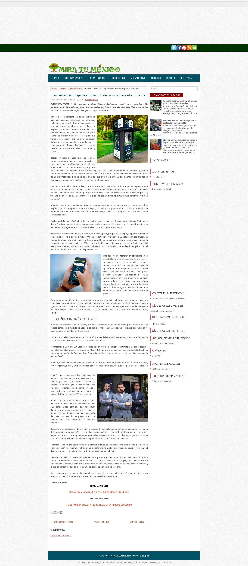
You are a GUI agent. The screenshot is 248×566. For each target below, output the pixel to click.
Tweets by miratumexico (161, 311)
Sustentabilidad (118, 78)
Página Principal (101, 522)
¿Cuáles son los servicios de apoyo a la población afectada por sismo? (180, 141)
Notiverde (55, 78)
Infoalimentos (158, 177)
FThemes (90, 563)
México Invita (186, 78)
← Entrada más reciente (62, 522)
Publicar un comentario (60, 535)
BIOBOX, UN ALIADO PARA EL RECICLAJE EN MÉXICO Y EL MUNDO (99, 492)
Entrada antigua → (138, 522)
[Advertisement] (95, 22)
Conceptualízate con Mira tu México (168, 298)
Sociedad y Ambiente (73, 78)
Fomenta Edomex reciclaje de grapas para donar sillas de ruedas (180, 102)
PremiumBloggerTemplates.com (134, 563)
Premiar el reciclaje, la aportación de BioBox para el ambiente (97, 95)
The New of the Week (161, 189)
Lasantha (115, 563)
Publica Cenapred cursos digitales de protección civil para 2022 (180, 121)
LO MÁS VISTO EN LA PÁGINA (166, 95)
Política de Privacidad (161, 381)
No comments (91, 100)
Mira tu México (160, 324)
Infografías (156, 78)
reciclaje (62, 89)
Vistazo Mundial (138, 78)
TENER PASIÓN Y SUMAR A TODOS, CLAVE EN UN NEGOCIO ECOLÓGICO (99, 505)
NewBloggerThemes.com (160, 563)
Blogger (145, 555)
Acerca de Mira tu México (163, 343)
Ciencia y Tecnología (96, 78)
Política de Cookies (161, 369)
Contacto (156, 356)
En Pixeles (170, 78)
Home (54, 89)
